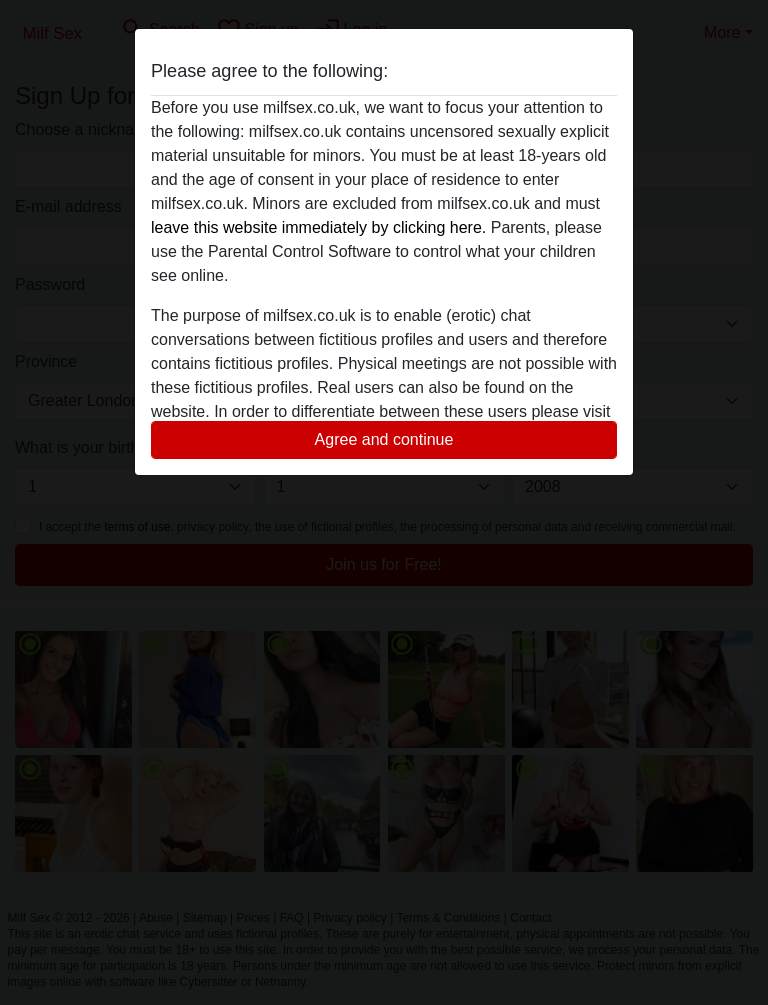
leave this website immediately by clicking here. (318, 227)
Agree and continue (384, 439)
